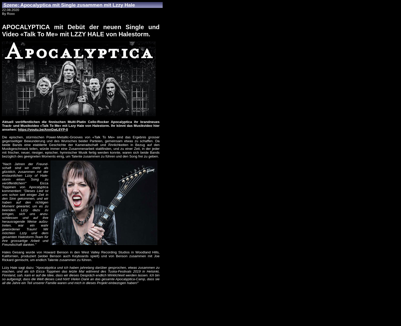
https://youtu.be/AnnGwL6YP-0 (43, 129)
